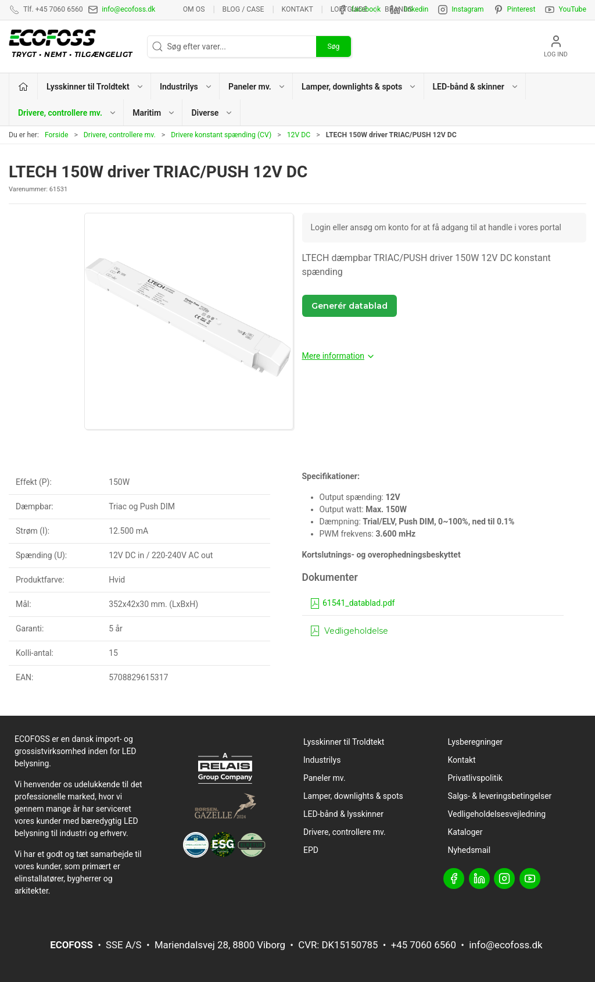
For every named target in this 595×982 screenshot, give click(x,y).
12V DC (299, 135)
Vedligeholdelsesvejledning (497, 814)
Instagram (467, 9)
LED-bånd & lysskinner (343, 814)
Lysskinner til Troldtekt (343, 742)
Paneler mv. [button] (257, 86)
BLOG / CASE (243, 9)
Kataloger (465, 832)
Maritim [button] (153, 112)
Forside (57, 135)
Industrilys (321, 760)
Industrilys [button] (186, 86)
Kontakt (297, 9)
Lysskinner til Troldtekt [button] (95, 86)
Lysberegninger (475, 742)
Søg (333, 46)
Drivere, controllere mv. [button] (67, 112)
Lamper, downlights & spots (353, 796)
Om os (194, 9)
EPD (310, 850)
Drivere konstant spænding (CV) (221, 135)
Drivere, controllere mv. (120, 135)
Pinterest (521, 9)
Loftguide (349, 9)
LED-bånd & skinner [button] (476, 86)
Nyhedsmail (469, 850)
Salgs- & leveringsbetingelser (500, 796)
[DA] (73, 46)
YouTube (572, 9)
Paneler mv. (324, 778)
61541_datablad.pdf (352, 603)
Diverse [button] (212, 112)
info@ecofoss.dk (128, 9)
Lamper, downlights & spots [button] (359, 86)
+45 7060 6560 (423, 945)
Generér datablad (349, 306)
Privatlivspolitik (475, 778)
